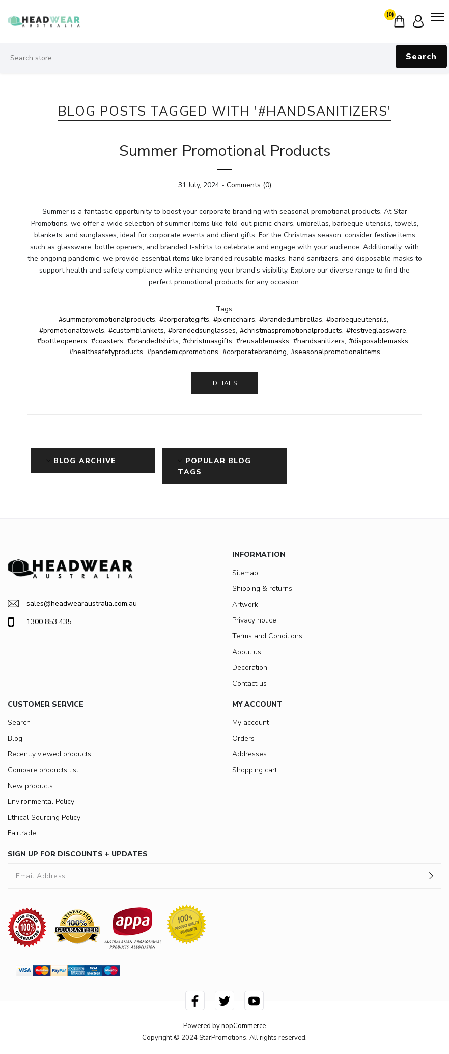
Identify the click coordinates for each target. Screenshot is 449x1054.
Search (421, 56)
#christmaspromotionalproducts (291, 330)
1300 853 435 (39, 622)
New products (30, 786)
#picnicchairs (234, 320)
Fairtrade (22, 833)
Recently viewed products (49, 754)
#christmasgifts (207, 341)
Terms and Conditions (267, 636)
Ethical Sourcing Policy (44, 817)
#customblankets (136, 330)
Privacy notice (254, 620)
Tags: (225, 309)
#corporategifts (184, 320)
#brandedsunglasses (202, 330)
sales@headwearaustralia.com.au (72, 603)
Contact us (249, 683)
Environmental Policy (41, 801)
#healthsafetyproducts (106, 352)
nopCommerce (243, 1026)
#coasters (107, 341)
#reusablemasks (262, 341)
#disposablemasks (378, 341)
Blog (15, 738)
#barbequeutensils (356, 320)
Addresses (249, 754)
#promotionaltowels (71, 330)
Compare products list (43, 770)
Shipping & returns (262, 588)
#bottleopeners (62, 341)
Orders (243, 738)
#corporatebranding (254, 352)
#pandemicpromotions (182, 352)
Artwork (245, 604)
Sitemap (245, 573)
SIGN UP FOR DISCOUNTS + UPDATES (78, 854)
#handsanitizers (319, 341)
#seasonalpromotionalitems (335, 352)
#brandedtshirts (153, 341)
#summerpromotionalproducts (107, 320)
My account (250, 722)
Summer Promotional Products (224, 151)
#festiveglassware (376, 330)
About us (246, 652)
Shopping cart (254, 770)
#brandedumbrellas (290, 320)
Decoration (249, 667)
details (225, 383)
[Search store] (224, 58)
